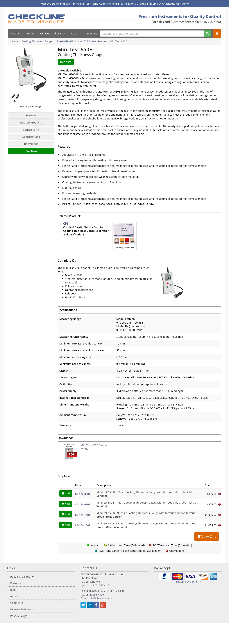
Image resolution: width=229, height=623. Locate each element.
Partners (15, 583)
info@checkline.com (101, 598)
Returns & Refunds (22, 609)
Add (66, 493)
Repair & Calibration (22, 576)
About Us (16, 596)
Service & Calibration (53, 33)
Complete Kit (31, 129)
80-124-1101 (82, 515)
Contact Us (90, 33)
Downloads (31, 144)
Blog (13, 589)
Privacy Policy (18, 616)
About (74, 33)
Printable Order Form (188, 581)
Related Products (31, 122)
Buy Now (31, 151)
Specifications (31, 137)
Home (30, 33)
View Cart (206, 536)
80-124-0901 (82, 494)
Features (31, 115)
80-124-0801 (82, 504)
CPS (66, 224)
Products (16, 33)
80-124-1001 (82, 525)
